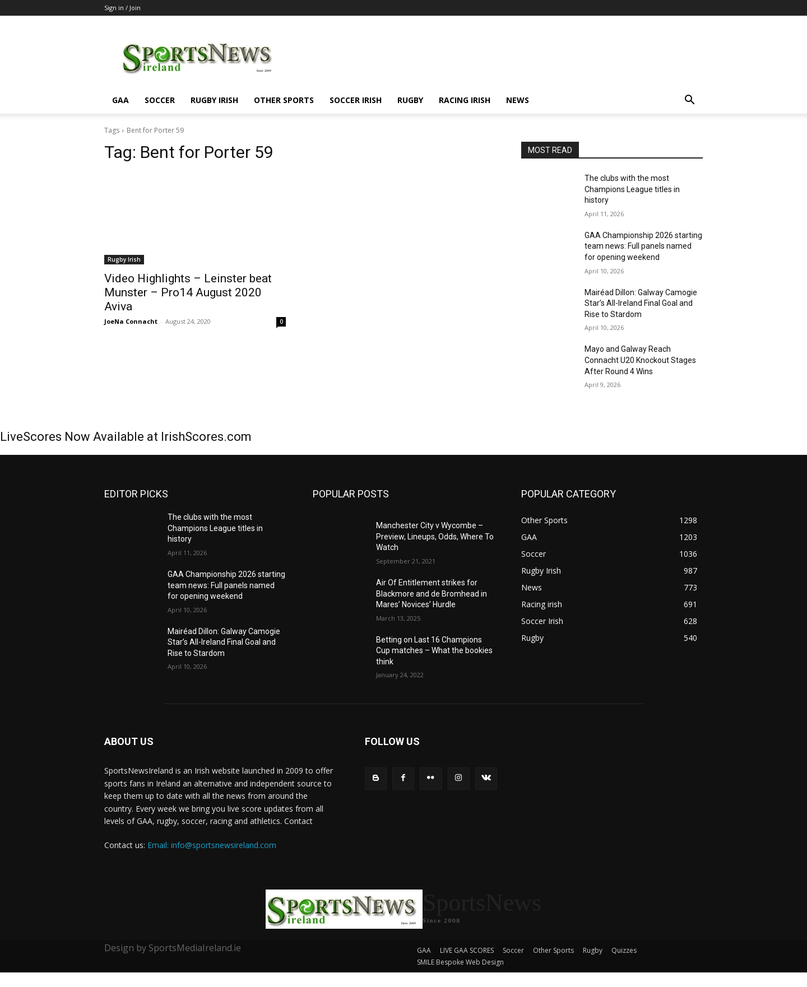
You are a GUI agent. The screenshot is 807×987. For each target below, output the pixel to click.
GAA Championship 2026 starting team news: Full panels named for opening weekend (643, 246)
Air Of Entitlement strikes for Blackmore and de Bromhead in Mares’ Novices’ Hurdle (431, 593)
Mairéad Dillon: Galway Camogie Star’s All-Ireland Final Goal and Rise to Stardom (641, 303)
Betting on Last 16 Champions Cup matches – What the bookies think (434, 650)
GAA (120, 100)
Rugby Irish (214, 100)
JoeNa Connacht (130, 321)
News (517, 100)
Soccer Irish (356, 100)
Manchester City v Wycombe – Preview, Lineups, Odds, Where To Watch (435, 536)
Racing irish (464, 100)
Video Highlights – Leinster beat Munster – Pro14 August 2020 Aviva (188, 292)
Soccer (160, 100)
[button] (689, 101)
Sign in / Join (122, 7)
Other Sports (284, 100)
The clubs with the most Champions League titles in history (632, 189)
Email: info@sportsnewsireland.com (211, 845)
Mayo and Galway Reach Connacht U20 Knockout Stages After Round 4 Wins (640, 359)
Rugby (410, 100)
